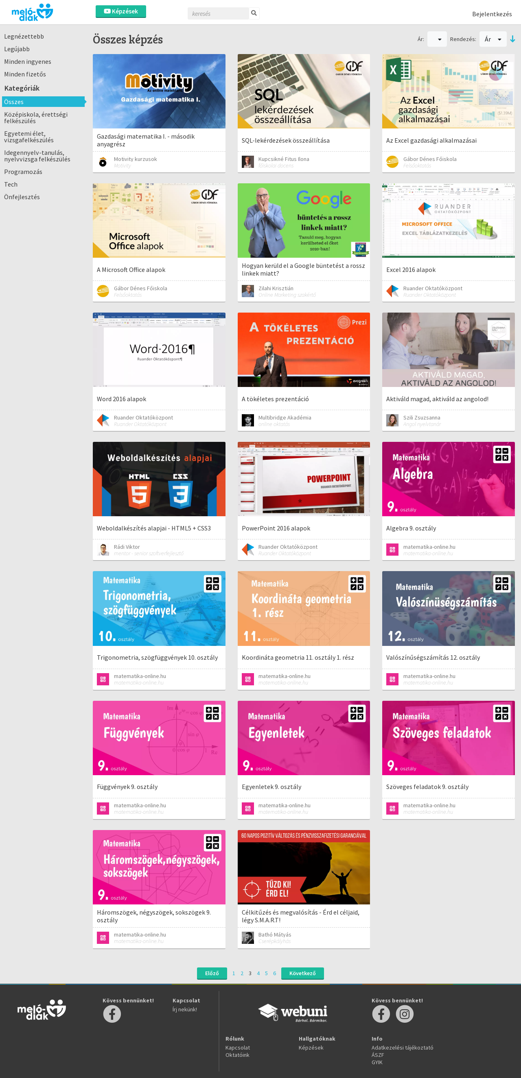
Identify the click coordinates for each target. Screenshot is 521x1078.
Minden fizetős (25, 74)
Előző (212, 973)
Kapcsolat (237, 1047)
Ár (493, 39)
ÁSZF (378, 1054)
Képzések (121, 11)
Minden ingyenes (27, 61)
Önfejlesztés (22, 197)
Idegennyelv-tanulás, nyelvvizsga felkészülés (37, 155)
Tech (11, 184)
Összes (14, 102)
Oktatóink (237, 1054)
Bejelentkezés (492, 14)
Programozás (23, 171)
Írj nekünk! (185, 1009)
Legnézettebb (24, 36)
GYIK (377, 1062)
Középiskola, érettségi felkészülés (36, 117)
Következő (302, 973)
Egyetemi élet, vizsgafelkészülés (29, 136)
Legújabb (17, 49)
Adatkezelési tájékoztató (402, 1047)
